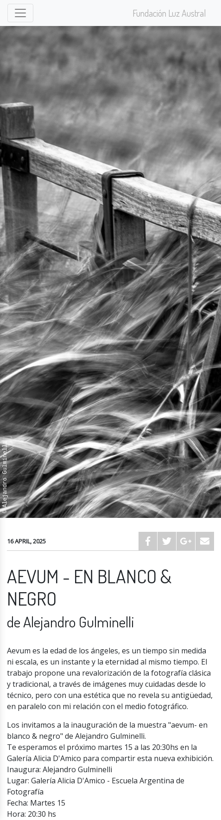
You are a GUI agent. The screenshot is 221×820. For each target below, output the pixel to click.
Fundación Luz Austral (169, 13)
